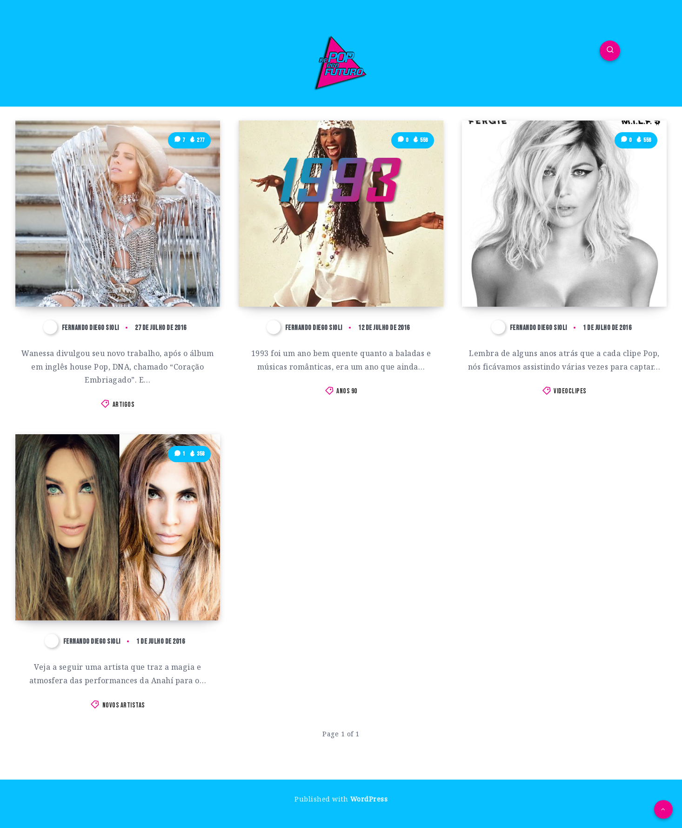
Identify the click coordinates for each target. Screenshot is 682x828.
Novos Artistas (123, 705)
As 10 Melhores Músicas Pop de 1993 (327, 282)
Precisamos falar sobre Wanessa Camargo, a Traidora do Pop (117, 274)
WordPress (369, 798)
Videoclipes (570, 391)
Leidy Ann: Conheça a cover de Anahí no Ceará (108, 588)
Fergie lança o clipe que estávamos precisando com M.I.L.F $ (548, 274)
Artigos (124, 404)
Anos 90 (346, 391)
